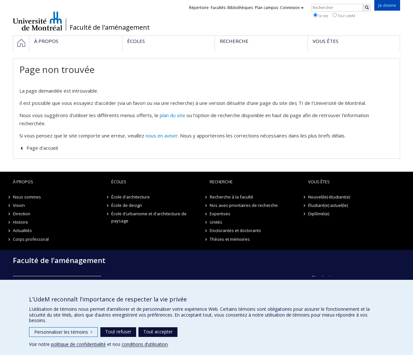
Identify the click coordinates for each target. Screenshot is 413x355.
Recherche (221, 182)
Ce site (320, 15)
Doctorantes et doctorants (235, 230)
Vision (19, 205)
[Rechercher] (367, 8)
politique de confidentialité (78, 344)
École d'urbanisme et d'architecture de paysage (148, 217)
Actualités (22, 230)
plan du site (172, 115)
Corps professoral (31, 239)
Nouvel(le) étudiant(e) (329, 197)
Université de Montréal (37, 21)
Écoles (118, 182)
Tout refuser (118, 332)
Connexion (292, 7)
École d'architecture (130, 197)
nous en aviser (162, 135)
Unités (216, 222)
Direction (21, 214)
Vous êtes (319, 182)
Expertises (220, 214)
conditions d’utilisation (145, 344)
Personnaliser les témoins (63, 332)
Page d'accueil (42, 148)
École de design (126, 205)
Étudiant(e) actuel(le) (328, 205)
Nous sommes (27, 197)
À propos (23, 182)
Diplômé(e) (318, 214)
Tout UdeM (344, 15)
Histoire (20, 222)
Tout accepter (158, 332)
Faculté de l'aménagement (110, 27)
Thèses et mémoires (230, 239)
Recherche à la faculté (231, 197)
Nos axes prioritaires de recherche (244, 205)
